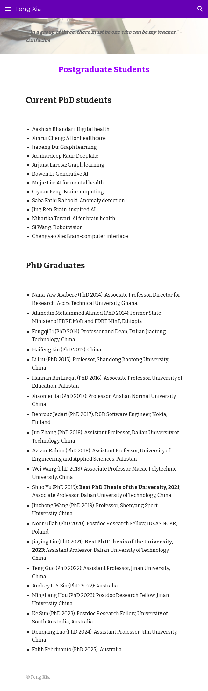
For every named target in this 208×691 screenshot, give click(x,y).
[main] (104, 36)
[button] (7, 9)
